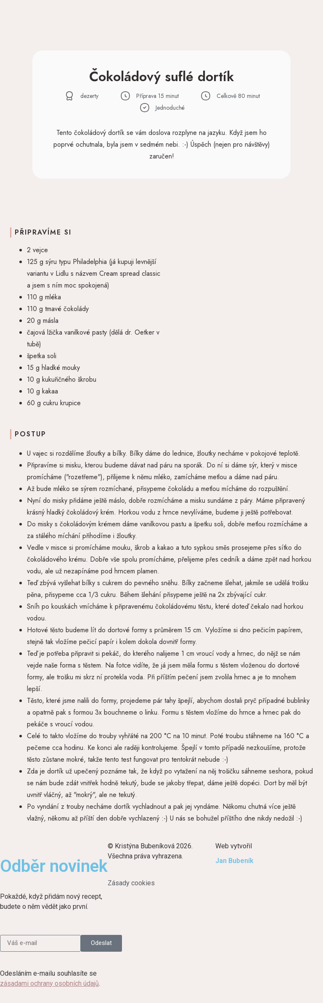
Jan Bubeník (234, 861)
